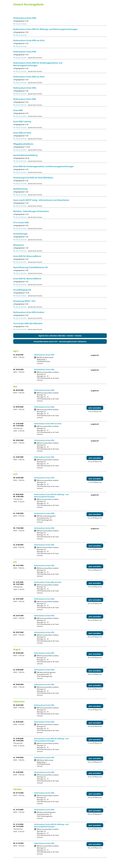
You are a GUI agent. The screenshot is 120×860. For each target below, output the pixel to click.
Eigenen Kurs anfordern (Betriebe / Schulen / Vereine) (60, 336)
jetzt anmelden (95, 408)
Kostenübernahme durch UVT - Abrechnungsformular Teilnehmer (60, 341)
